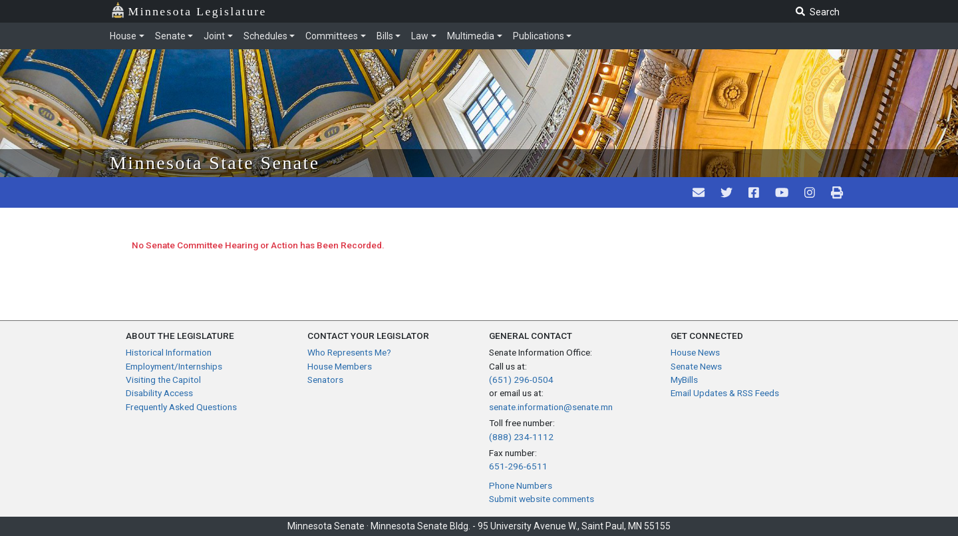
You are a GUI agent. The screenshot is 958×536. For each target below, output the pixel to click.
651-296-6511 (518, 466)
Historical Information (169, 352)
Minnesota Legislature (188, 10)
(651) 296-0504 (521, 379)
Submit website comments (541, 498)
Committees (331, 36)
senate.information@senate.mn (551, 407)
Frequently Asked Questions (181, 407)
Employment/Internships (174, 366)
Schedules (265, 36)
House (123, 36)
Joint (214, 36)
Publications (538, 36)
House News (695, 352)
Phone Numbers (520, 485)
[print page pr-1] (837, 192)
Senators (325, 379)
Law (419, 36)
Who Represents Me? (349, 352)
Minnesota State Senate (215, 162)
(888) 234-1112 (521, 436)
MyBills (684, 379)
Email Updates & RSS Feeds (725, 393)
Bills (385, 36)
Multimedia (470, 36)
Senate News (696, 366)
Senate (170, 36)
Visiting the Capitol (163, 379)
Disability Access (159, 393)
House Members (339, 366)
